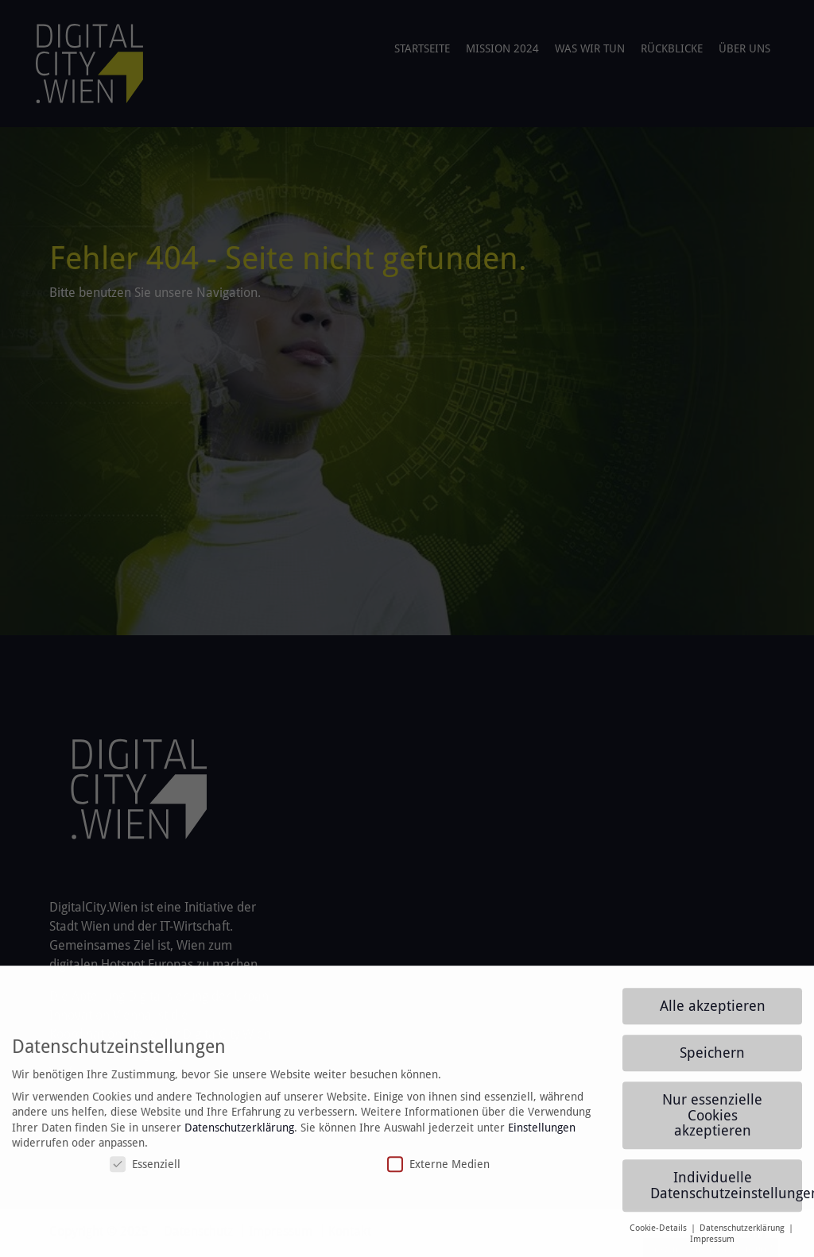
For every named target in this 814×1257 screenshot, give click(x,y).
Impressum (712, 1247)
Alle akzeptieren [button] (713, 1014)
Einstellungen (542, 1135)
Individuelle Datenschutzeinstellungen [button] (726, 1193)
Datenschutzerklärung (239, 1135)
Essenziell (145, 1172)
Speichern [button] (712, 1060)
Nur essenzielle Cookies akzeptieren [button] (712, 1123)
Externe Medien (438, 1172)
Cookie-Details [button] (659, 1235)
